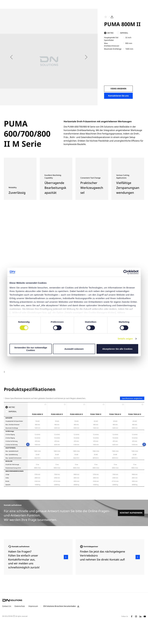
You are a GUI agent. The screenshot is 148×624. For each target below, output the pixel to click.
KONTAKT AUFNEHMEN (131, 513)
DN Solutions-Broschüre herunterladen (59, 606)
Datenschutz (20, 606)
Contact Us (6, 606)
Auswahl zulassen (73, 349)
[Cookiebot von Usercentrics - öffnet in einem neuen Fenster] (126, 272)
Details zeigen (125, 338)
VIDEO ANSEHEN (118, 88)
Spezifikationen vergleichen (132, 398)
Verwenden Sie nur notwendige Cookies (30, 348)
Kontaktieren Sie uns (118, 95)
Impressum (33, 606)
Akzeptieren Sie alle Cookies (117, 349)
